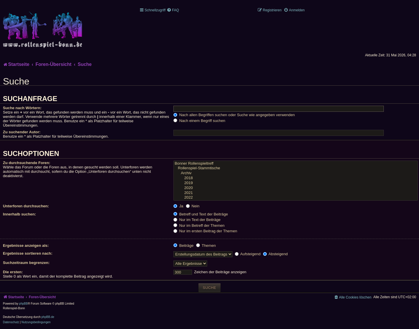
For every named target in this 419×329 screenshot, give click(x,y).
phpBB (23, 303)
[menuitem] (173, 10)
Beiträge (183, 245)
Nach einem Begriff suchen (199, 120)
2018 (295, 178)
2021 (295, 192)
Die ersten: (13, 272)
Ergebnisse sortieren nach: (27, 253)
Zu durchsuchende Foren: (26, 163)
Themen (206, 245)
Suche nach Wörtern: (22, 108)
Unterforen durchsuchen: (26, 206)
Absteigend (275, 254)
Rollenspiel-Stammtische (295, 168)
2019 (295, 183)
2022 (295, 197)
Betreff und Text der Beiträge (200, 214)
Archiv (295, 173)
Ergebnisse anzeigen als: (26, 245)
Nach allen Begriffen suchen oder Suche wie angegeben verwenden (234, 115)
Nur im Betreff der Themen (198, 225)
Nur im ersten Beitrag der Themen (205, 231)
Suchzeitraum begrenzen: (26, 262)
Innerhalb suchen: (19, 214)
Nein (193, 206)
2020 (295, 188)
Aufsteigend (248, 254)
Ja (178, 206)
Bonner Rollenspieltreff (295, 163)
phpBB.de (47, 317)
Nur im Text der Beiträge (197, 219)
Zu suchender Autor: (21, 132)
